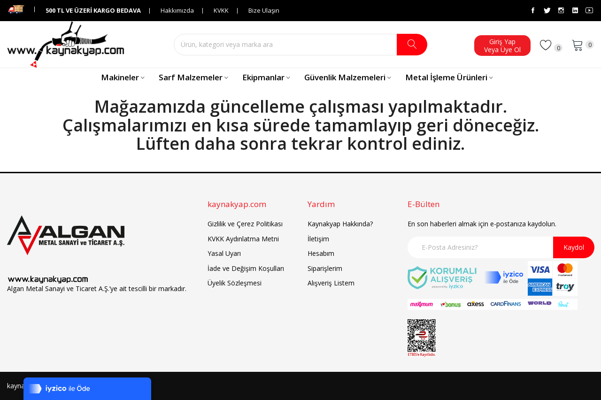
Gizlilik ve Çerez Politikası (245, 223)
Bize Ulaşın (263, 10)
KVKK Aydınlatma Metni (243, 238)
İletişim (318, 238)
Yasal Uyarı (224, 253)
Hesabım (321, 253)
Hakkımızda (177, 10)
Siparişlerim (325, 268)
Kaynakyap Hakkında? (340, 223)
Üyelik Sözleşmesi (235, 282)
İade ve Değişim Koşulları (246, 268)
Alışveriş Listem (331, 282)
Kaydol (573, 247)
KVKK (221, 10)
